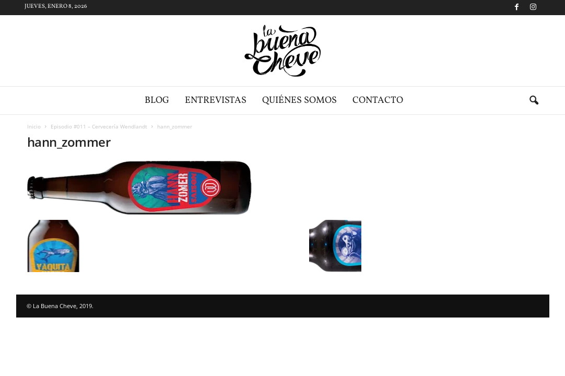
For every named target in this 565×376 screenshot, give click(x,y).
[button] (533, 100)
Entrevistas (215, 100)
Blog (157, 100)
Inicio (34, 126)
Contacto (377, 100)
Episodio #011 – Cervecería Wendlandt (99, 126)
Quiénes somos (299, 100)
